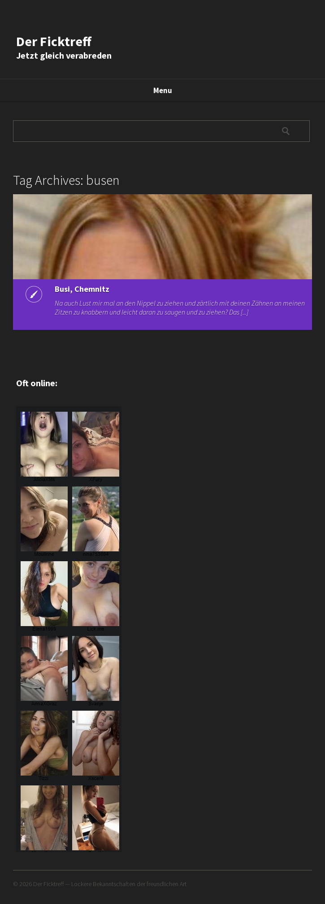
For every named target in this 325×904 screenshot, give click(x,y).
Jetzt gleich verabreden (64, 55)
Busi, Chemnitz (82, 289)
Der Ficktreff (53, 41)
